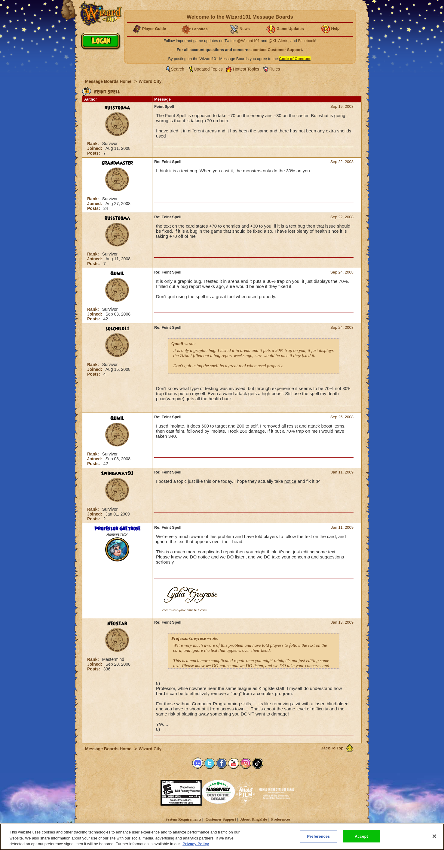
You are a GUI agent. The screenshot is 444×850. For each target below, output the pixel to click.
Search (177, 69)
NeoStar (117, 623)
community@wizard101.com (184, 610)
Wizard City (150, 81)
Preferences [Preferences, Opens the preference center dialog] (318, 836)
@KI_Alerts (278, 40)
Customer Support (220, 819)
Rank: (93, 143)
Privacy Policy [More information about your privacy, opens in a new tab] (195, 844)
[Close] (434, 836)
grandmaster (117, 163)
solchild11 (117, 328)
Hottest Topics (246, 69)
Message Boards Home (109, 81)
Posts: (94, 153)
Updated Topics (208, 69)
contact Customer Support (277, 49)
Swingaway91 (117, 473)
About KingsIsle (253, 819)
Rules (274, 69)
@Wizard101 (248, 40)
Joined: (95, 148)
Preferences (280, 819)
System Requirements (183, 819)
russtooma (117, 107)
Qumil (117, 273)
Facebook (306, 40)
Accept (361, 836)
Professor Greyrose (117, 528)
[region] (222, 836)
